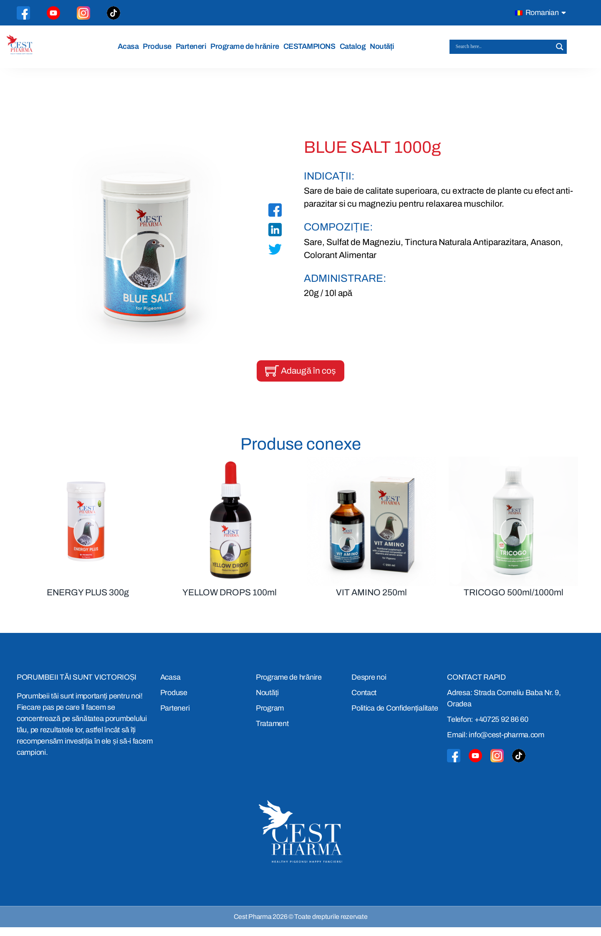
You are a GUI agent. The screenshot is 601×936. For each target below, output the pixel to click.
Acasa (130, 50)
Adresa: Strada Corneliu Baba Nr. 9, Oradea (504, 706)
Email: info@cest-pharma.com (495, 743)
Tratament (272, 732)
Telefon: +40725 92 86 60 (487, 728)
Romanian (537, 12)
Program (270, 716)
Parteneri (193, 50)
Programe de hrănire (247, 50)
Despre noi (368, 685)
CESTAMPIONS (312, 50)
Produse (159, 50)
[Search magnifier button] (560, 51)
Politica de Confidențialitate (394, 716)
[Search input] (504, 51)
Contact (363, 701)
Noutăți (384, 50)
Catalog (355, 50)
